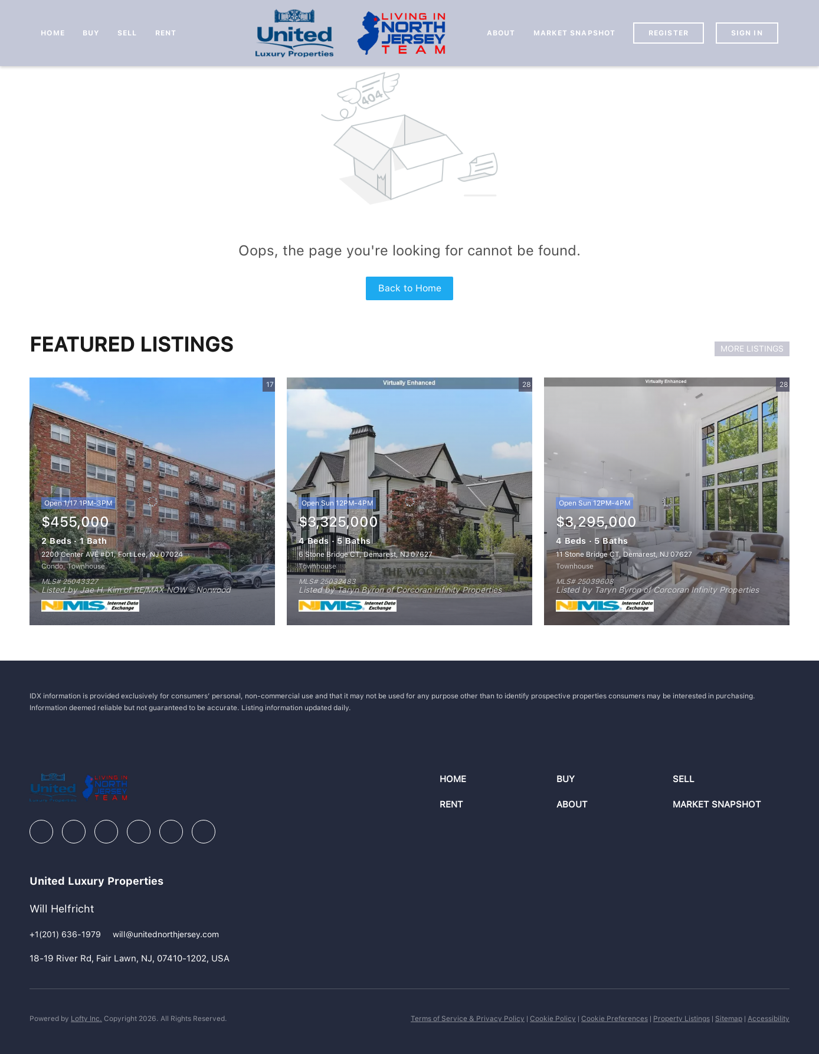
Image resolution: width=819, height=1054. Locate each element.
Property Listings (681, 1018)
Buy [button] (91, 33)
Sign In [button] (747, 33)
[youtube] (171, 831)
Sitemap (728, 1018)
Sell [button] (127, 33)
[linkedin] (74, 831)
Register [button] (668, 33)
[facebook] (41, 831)
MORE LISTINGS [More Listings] (752, 348)
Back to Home (409, 288)
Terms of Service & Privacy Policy (468, 1018)
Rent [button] (165, 33)
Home (52, 33)
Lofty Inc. (86, 1018)
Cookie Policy (553, 1018)
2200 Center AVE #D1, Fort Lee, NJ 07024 (112, 554)
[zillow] (106, 831)
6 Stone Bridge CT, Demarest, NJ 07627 (366, 554)
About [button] (501, 33)
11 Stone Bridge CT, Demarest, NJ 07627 (624, 554)
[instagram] (138, 831)
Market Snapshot (574, 33)
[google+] (203, 831)
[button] (498, 779)
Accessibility (768, 1018)
